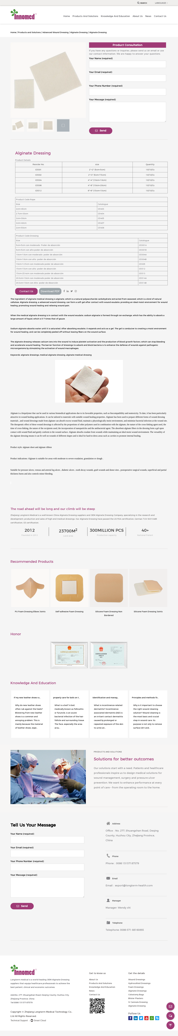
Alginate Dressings (137, 991)
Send (100, 130)
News (148, 16)
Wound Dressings (136, 979)
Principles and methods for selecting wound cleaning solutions (145, 697)
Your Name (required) (101, 58)
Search (142, 3)
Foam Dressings (136, 987)
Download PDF (50, 291)
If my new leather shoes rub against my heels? (27, 697)
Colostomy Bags (136, 994)
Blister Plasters (135, 998)
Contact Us (26, 291)
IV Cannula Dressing (138, 1002)
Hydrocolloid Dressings (139, 983)
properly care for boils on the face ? (66, 697)
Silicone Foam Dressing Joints (148, 611)
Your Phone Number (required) (105, 86)
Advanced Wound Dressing (55, 32)
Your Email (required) (100, 72)
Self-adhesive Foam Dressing (69, 611)
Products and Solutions (85, 16)
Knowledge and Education (115, 16)
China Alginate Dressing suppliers (69, 515)
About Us (138, 16)
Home (66, 16)
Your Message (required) (102, 99)
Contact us (160, 16)
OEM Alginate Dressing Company (107, 515)
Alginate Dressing (79, 32)
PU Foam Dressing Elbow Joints (30, 611)
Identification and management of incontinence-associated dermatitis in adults (106, 697)
